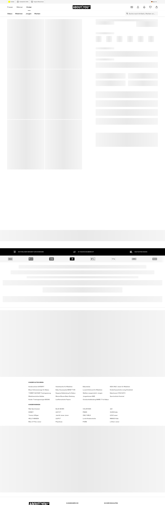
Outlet (11, 2)
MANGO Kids (114, 418)
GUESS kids (114, 412)
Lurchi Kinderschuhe (89, 418)
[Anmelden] (138, 7)
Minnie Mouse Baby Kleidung (65, 396)
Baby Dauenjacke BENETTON (65, 390)
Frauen (10, 7)
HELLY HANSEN (33, 418)
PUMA (85, 422)
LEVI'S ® (58, 412)
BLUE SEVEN (60, 409)
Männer (20, 7)
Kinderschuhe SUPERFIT (36, 386)
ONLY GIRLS (87, 415)
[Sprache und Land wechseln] (154, 2)
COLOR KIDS (87, 409)
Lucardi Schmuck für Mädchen (92, 390)
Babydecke (86, 386)
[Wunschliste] (150, 7)
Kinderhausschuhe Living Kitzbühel (121, 390)
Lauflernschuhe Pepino (63, 399)
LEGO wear (114, 415)
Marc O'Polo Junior (34, 422)
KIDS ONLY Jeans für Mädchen (120, 386)
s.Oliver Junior (114, 422)
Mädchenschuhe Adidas (36, 396)
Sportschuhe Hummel (117, 396)
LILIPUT (58, 418)
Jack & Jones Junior (62, 415)
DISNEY (30, 412)
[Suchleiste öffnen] (126, 14)
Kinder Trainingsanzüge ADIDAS (39, 399)
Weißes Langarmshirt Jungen (92, 393)
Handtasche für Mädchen (64, 386)
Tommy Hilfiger (33, 415)
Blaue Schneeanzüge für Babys (38, 390)
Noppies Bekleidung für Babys (65, 393)
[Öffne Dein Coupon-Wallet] (131, 7)
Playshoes (59, 422)
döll (111, 409)
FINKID (85, 412)
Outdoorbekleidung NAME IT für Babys (96, 399)
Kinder (29, 7)
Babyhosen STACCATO (117, 393)
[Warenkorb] (156, 7)
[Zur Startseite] (81, 7)
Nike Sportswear (34, 409)
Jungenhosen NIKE (89, 396)
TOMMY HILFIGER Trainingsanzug (39, 393)
